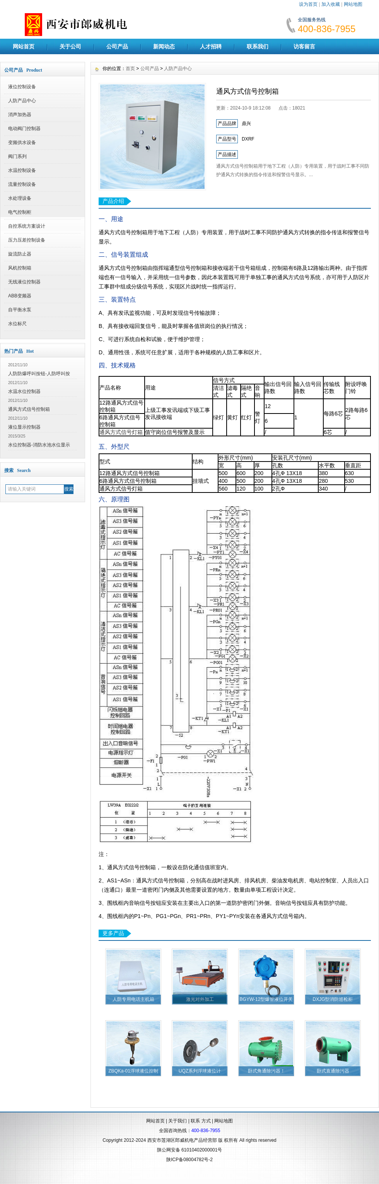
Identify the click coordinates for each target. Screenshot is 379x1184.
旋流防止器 (19, 254)
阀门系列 (17, 156)
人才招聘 (211, 46)
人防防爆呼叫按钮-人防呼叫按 (39, 373)
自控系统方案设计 (26, 226)
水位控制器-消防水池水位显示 (39, 445)
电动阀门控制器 (24, 128)
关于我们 (177, 1121)
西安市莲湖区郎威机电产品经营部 (182, 1140)
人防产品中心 (22, 100)
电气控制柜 (19, 212)
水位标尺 (17, 323)
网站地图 (353, 4)
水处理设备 (19, 198)
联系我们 (257, 46)
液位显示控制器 (24, 427)
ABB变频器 (19, 296)
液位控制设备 (22, 86)
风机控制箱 (19, 268)
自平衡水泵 (19, 309)
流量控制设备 (22, 184)
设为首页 (308, 4)
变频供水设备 (22, 142)
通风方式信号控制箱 (29, 409)
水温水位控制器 (24, 391)
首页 (130, 68)
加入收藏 (330, 4)
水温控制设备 (22, 170)
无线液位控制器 (24, 282)
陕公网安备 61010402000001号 (189, 1150)
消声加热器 (19, 114)
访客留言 (304, 46)
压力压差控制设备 (26, 240)
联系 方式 (200, 1121)
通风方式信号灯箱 (121, 432)
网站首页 (23, 46)
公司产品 (117, 46)
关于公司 (70, 46)
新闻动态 (164, 46)
